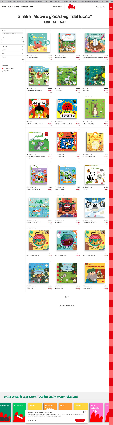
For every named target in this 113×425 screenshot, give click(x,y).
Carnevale (14, 404)
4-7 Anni (10, 6)
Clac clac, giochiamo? (32, 57)
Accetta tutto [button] (79, 420)
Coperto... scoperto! (88, 123)
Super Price (7, 71)
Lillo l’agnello (58, 90)
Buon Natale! (58, 222)
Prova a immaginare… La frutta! (35, 123)
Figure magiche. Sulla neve (90, 222)
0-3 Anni (4, 6)
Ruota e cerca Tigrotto (33, 255)
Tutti (47, 22)
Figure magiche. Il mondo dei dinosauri (93, 57)
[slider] (2, 41)
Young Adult (24, 6)
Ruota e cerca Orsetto (60, 255)
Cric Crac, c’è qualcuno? (89, 156)
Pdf (54, 22)
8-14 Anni (16, 6)
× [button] (85, 411)
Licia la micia (30, 288)
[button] (33, 420)
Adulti (31, 6)
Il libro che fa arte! (59, 156)
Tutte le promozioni (9, 68)
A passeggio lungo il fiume (33, 222)
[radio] (47, 22)
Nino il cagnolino (59, 288)
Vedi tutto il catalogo (67, 305)
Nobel (90, 404)
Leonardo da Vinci (87, 288)
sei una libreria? (57, 6)
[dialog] (56, 416)
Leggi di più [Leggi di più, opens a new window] (58, 415)
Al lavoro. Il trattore (60, 189)
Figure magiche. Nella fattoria (34, 90)
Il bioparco (85, 189)
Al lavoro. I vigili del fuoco (33, 189)
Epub (62, 22)
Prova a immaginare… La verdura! (63, 123)
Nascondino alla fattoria (61, 57)
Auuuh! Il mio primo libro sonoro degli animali (36, 157)
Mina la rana (86, 90)
